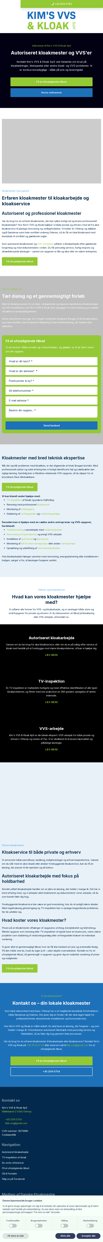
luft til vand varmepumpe (34, 543)
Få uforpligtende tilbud (19, 261)
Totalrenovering (15, 529)
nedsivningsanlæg (50, 513)
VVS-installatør (45, 243)
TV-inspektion (14, 499)
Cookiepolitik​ (9, 1134)
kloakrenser (43, 504)
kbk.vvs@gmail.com (77, 1045)
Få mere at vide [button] (16, 1236)
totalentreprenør (53, 529)
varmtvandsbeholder (49, 548)
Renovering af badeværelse (22, 534)
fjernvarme (43, 538)
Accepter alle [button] (88, 1236)
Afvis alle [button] (65, 1236)
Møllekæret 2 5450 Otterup (16, 1111)
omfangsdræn (28, 513)
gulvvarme (27, 538)
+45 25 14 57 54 (35, 1045)
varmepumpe (68, 543)
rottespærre (27, 509)
